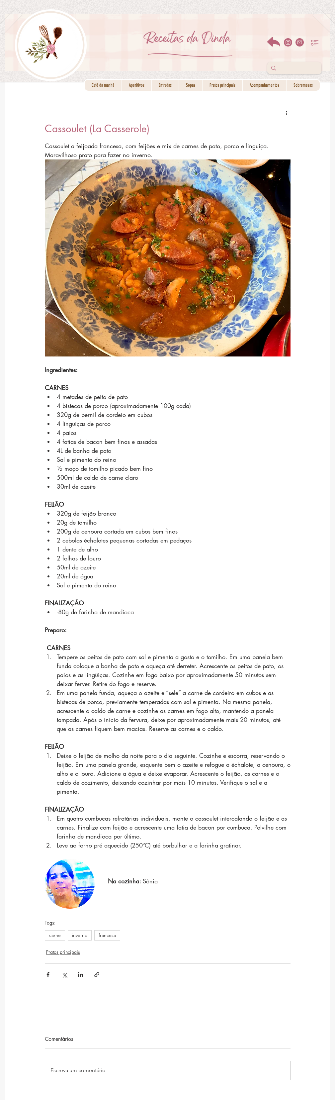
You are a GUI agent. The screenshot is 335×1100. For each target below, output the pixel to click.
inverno (79, 935)
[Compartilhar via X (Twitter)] (64, 974)
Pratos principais (63, 952)
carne (55, 935)
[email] (299, 42)
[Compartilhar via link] (97, 974)
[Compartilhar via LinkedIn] (80, 974)
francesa (107, 935)
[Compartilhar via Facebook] (48, 974)
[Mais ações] (287, 113)
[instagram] (288, 42)
